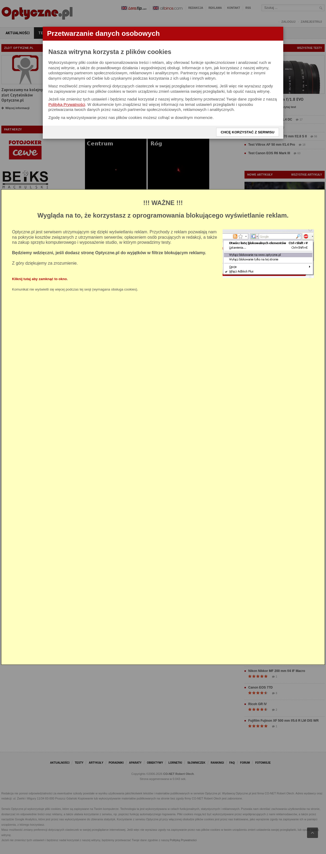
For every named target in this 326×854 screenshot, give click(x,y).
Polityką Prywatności (66, 104)
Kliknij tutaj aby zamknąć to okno (39, 279)
